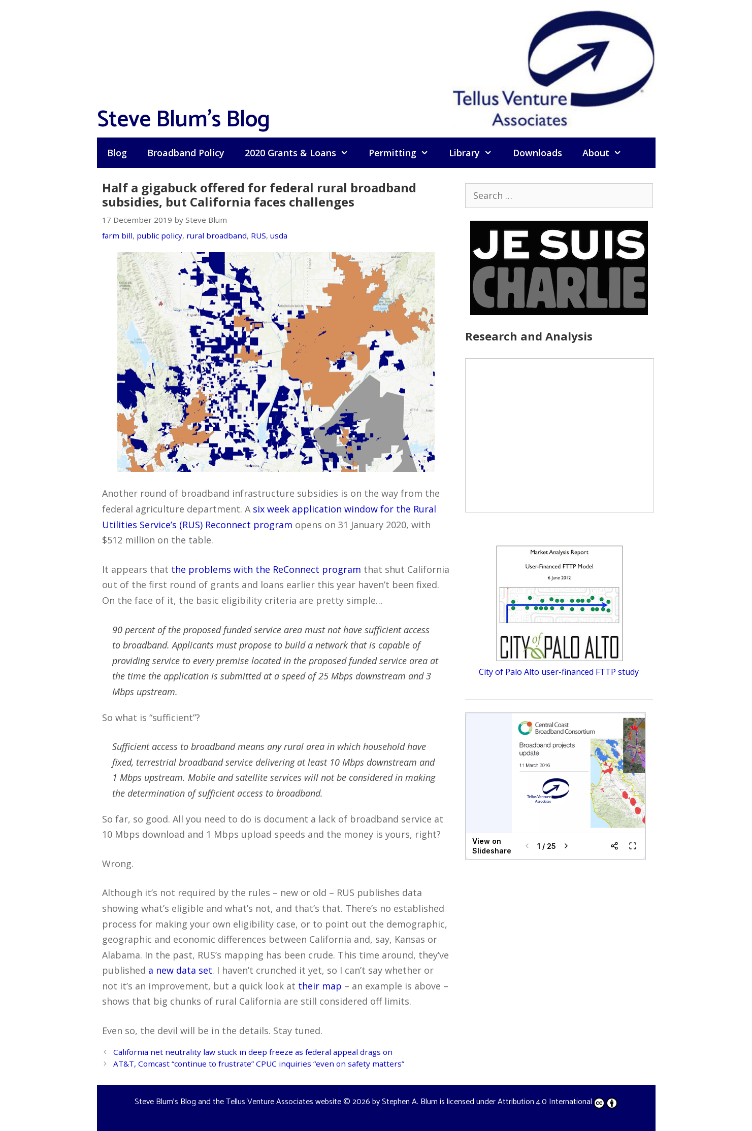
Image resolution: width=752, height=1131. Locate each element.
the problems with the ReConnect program (266, 569)
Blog (117, 153)
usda (278, 235)
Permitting (404, 153)
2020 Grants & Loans (301, 153)
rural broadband (216, 235)
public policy (159, 235)
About (607, 153)
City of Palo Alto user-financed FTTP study (559, 671)
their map (320, 986)
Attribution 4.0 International (557, 1102)
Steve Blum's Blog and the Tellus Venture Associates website (238, 1102)
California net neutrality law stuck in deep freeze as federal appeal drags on (253, 1052)
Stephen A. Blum (410, 1102)
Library (475, 153)
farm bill (117, 235)
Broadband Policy (185, 153)
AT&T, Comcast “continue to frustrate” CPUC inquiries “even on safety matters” (258, 1063)
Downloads (537, 153)
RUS (258, 235)
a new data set (180, 970)
